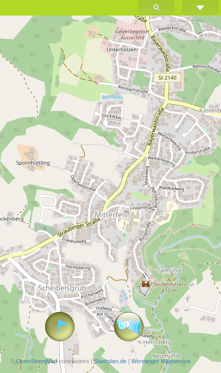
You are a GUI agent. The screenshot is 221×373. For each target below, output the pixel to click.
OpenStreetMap (37, 361)
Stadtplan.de (110, 361)
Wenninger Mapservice (160, 361)
